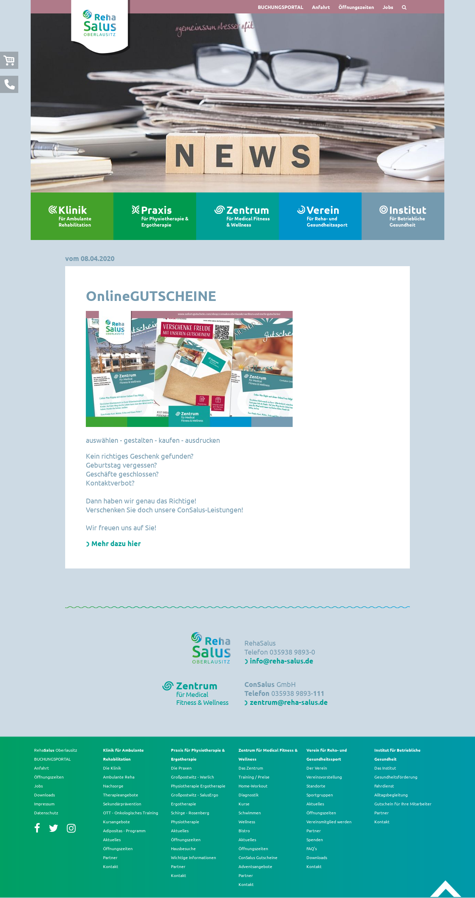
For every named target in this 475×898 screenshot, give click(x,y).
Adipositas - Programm (124, 830)
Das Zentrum (251, 768)
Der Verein (316, 768)
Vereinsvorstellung (324, 777)
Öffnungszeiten (356, 7)
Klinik (82, 216)
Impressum (44, 803)
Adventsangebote (255, 866)
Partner (110, 857)
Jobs (388, 7)
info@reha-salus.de (281, 660)
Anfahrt (321, 7)
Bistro (244, 830)
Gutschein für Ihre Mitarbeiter (403, 803)
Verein (330, 216)
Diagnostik (249, 794)
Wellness (247, 821)
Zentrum (249, 216)
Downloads (44, 794)
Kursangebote (116, 821)
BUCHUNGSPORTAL (280, 7)
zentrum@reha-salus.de (289, 702)
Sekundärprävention (122, 803)
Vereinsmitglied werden (329, 821)
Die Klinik (112, 768)
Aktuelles (112, 839)
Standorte (315, 786)
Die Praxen (181, 768)
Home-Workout (253, 786)
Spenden (314, 839)
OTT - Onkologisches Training (130, 812)
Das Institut (385, 768)
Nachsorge (113, 786)
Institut (413, 216)
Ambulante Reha (118, 777)
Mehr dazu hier (116, 543)
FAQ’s (311, 848)
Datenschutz (46, 812)
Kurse (244, 803)
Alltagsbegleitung (391, 794)
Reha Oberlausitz (55, 750)
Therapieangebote (120, 794)
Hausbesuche (183, 848)
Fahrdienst (384, 786)
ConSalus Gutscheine (258, 857)
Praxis (165, 216)
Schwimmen (250, 812)
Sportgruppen (319, 794)
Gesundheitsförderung (395, 777)
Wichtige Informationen (193, 857)
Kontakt (110, 866)
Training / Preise (254, 777)
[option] (237, 102)
